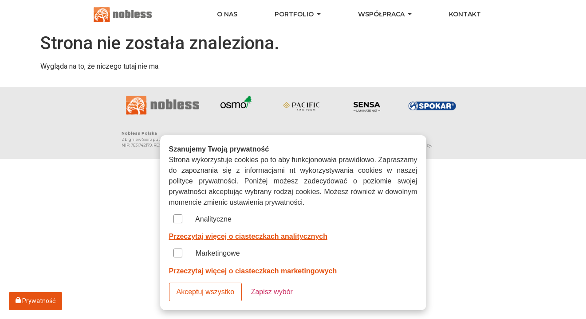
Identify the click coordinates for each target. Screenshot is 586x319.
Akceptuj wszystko (206, 292)
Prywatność (35, 300)
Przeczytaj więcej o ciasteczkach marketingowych (253, 271)
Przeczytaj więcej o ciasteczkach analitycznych (248, 236)
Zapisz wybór (272, 292)
